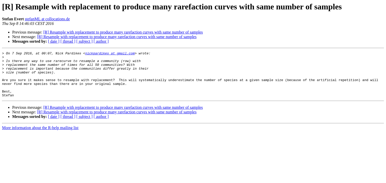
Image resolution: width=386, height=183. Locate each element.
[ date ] (53, 41)
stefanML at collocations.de (47, 19)
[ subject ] (84, 41)
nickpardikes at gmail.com (110, 54)
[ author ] (101, 41)
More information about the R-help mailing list (40, 137)
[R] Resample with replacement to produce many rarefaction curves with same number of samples (123, 32)
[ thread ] (67, 41)
